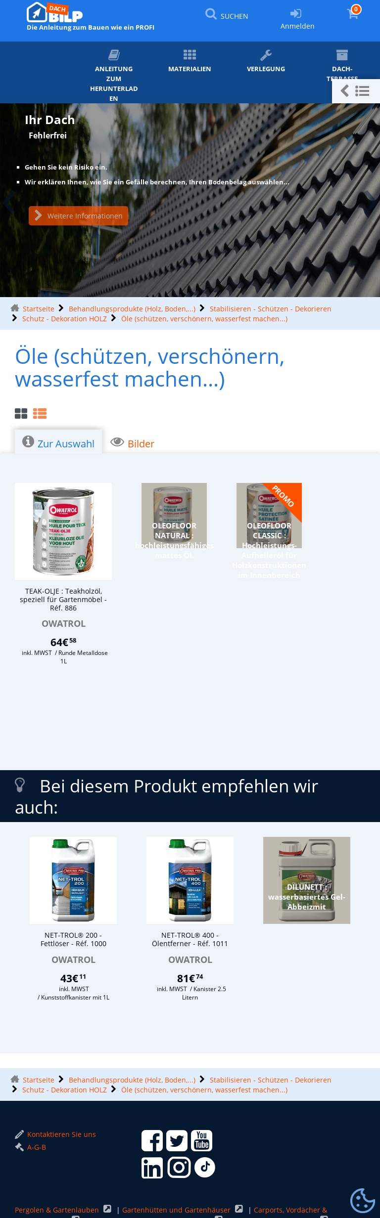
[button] (356, 91)
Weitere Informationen (78, 216)
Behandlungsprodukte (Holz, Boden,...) (132, 308)
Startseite (38, 308)
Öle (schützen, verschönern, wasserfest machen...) (204, 318)
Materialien (189, 61)
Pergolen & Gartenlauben (58, 1210)
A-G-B (30, 1147)
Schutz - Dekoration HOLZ (64, 318)
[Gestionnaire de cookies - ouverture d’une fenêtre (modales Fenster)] (362, 1201)
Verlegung (265, 61)
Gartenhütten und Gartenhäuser (177, 1210)
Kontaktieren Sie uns (55, 1134)
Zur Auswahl (58, 442)
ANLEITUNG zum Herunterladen (114, 76)
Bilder (132, 442)
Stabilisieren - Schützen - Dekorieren (271, 308)
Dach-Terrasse (342, 66)
